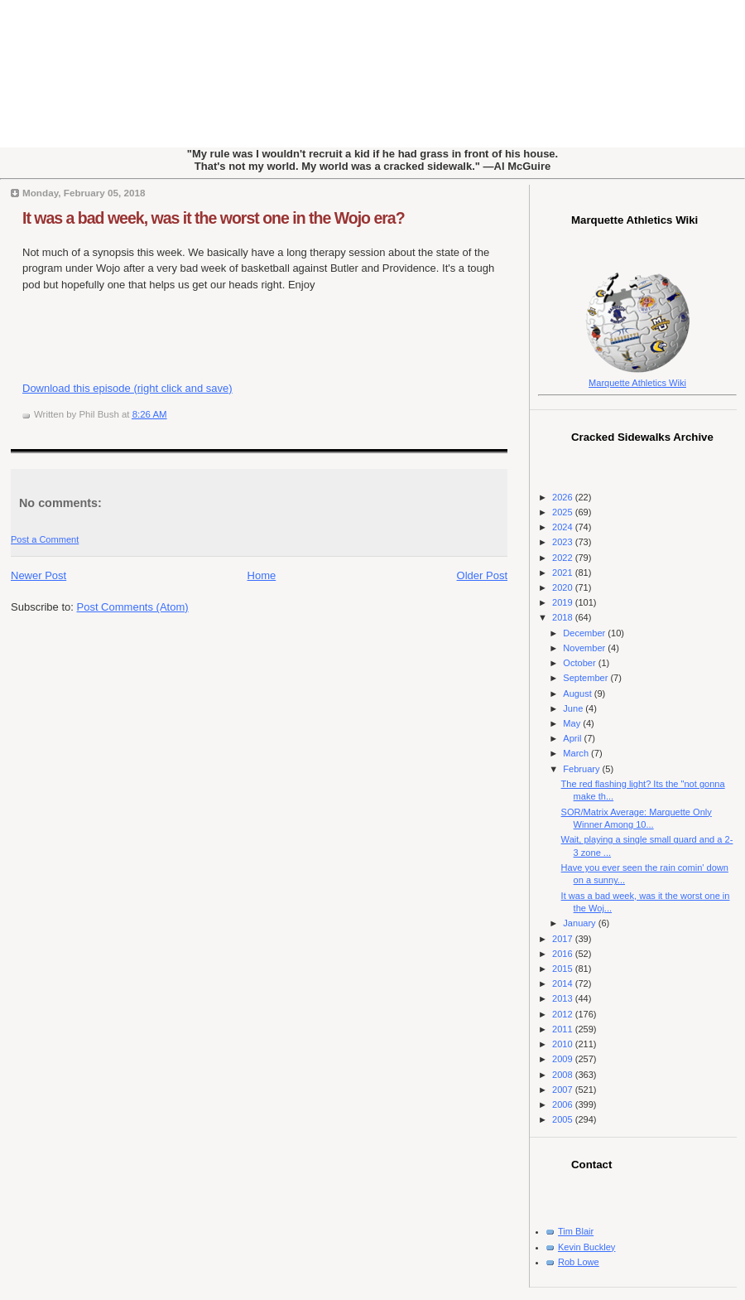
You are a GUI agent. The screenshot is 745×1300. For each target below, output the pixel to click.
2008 (563, 1075)
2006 (563, 1104)
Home (262, 575)
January (580, 923)
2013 (563, 998)
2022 (563, 558)
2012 (563, 1014)
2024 (563, 527)
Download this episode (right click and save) (127, 388)
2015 (563, 969)
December (585, 633)
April (573, 738)
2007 (563, 1090)
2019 (563, 602)
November (585, 648)
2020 (563, 587)
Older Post (482, 575)
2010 (563, 1044)
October (580, 663)
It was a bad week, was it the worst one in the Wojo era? (213, 218)
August (578, 693)
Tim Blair (576, 1231)
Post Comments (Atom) (133, 607)
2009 (563, 1059)
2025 (563, 512)
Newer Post (38, 575)
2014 (563, 983)
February (582, 769)
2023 (563, 542)
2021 (563, 573)
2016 (563, 954)
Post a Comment (45, 539)
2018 (563, 617)
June (574, 708)
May (573, 723)
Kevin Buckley (586, 1247)
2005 (563, 1119)
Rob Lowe (578, 1262)
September (586, 678)
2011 (563, 1029)
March (577, 753)
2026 (563, 497)
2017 (563, 939)
